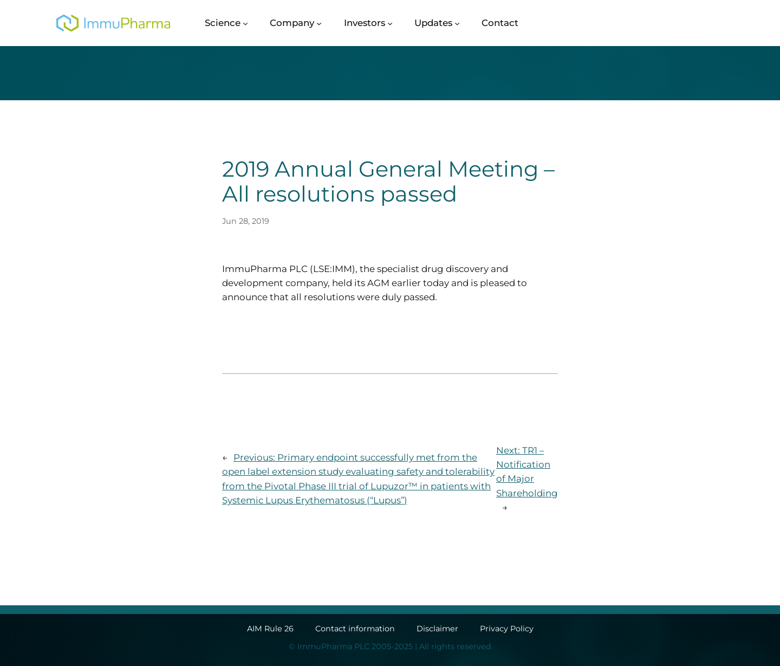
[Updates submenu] (457, 22)
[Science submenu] (245, 22)
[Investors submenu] (390, 22)
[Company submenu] (319, 22)
